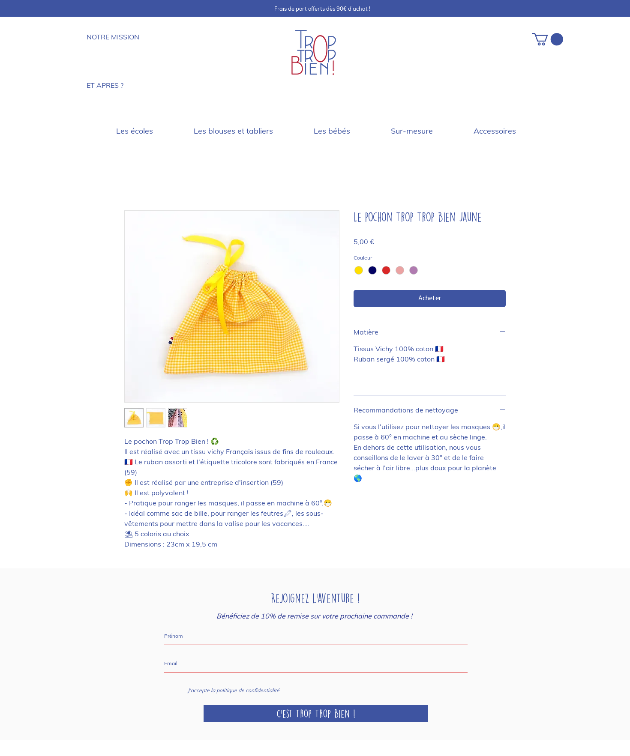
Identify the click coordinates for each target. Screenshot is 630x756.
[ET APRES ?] (112, 85)
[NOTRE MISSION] (116, 37)
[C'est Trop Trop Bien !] (316, 713)
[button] (547, 39)
